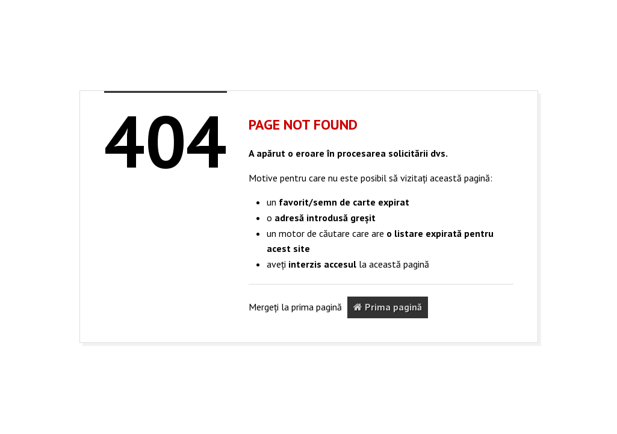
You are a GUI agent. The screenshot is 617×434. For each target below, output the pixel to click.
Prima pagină (387, 307)
